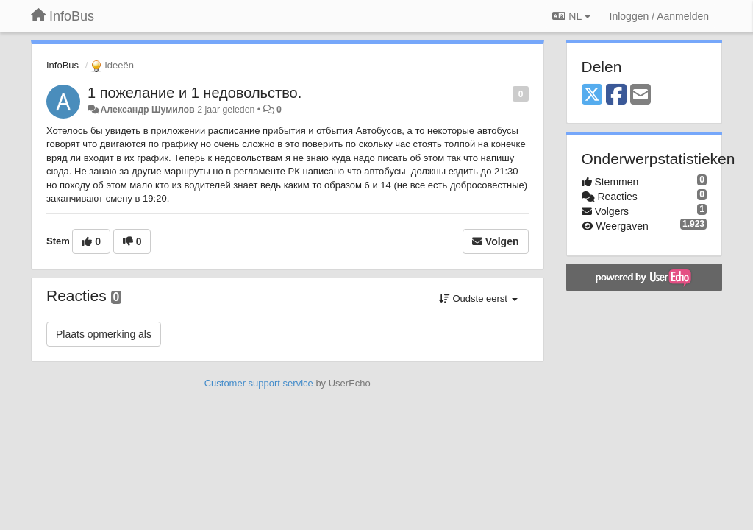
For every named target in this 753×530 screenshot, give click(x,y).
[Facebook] (616, 95)
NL (571, 16)
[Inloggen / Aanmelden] (659, 16)
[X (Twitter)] (592, 95)
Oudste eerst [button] (478, 298)
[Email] (640, 95)
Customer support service (258, 383)
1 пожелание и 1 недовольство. (194, 93)
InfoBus (62, 65)
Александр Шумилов (147, 110)
